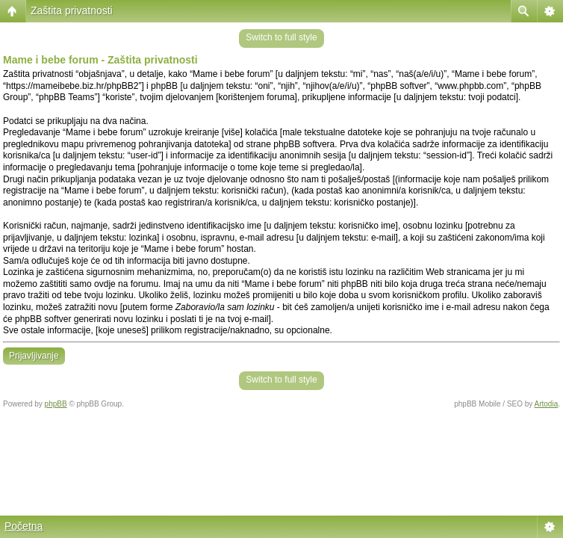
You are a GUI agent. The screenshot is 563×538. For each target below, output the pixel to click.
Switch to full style (281, 37)
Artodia (547, 404)
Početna (23, 526)
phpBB (56, 404)
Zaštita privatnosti (72, 10)
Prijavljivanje (34, 355)
